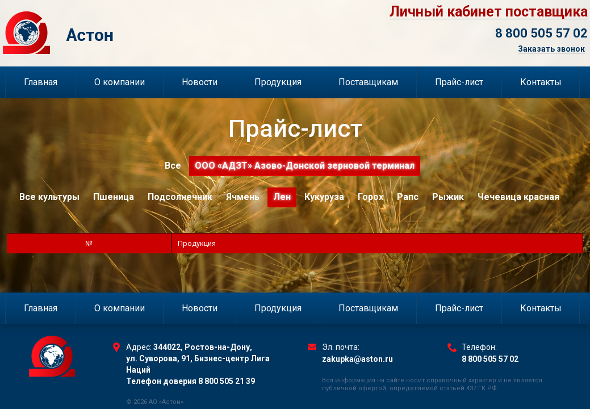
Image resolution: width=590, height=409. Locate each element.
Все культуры (49, 196)
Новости (199, 82)
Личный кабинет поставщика (489, 12)
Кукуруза (324, 196)
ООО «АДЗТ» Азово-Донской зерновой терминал (305, 165)
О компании (119, 82)
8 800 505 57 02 (541, 33)
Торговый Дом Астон (117, 32)
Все (173, 165)
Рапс (408, 196)
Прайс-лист (459, 82)
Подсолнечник (180, 196)
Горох (370, 196)
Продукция (278, 82)
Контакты (541, 82)
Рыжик (448, 196)
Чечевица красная (518, 196)
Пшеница (113, 196)
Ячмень (243, 196)
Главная (40, 82)
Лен (282, 196)
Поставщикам (368, 82)
